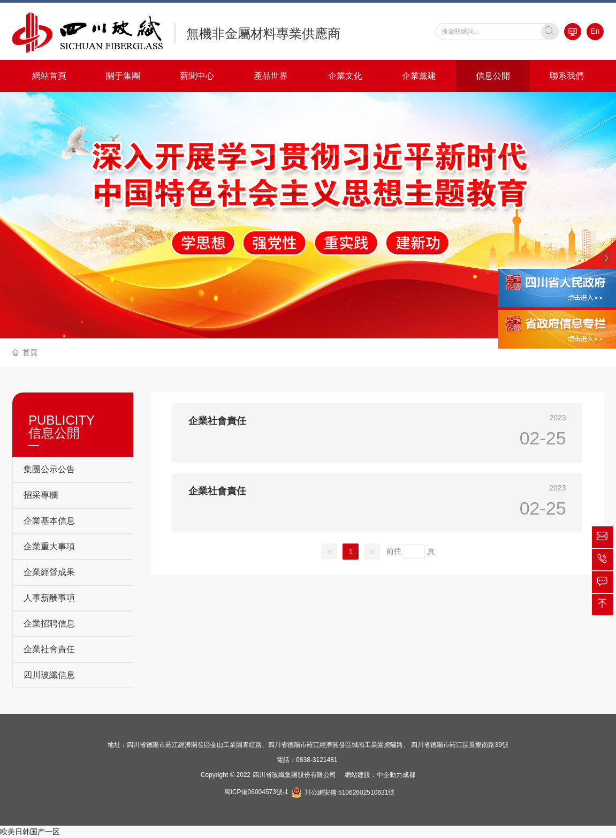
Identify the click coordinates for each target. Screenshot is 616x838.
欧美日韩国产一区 (30, 831)
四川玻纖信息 (49, 675)
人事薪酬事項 (49, 597)
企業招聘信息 (49, 623)
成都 (408, 775)
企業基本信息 (49, 520)
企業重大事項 (49, 546)
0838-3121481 (316, 760)
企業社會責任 (49, 649)
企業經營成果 (49, 572)
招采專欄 (41, 495)
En (594, 31)
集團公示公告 (49, 469)
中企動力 (389, 775)
